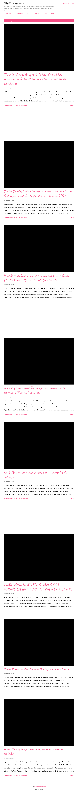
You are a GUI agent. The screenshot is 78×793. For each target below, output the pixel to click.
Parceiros (36, 13)
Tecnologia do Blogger (39, 786)
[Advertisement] (39, 123)
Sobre (27, 13)
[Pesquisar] (66, 3)
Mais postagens (69, 781)
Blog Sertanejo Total (14, 3)
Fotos (44, 13)
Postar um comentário (21, 105)
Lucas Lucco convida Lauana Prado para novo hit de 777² (38, 669)
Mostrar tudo (68, 21)
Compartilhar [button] (8, 105)
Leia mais (71, 105)
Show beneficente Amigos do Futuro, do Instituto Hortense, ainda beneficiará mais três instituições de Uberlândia (35, 78)
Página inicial (7, 13)
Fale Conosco (18, 13)
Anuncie (52, 13)
